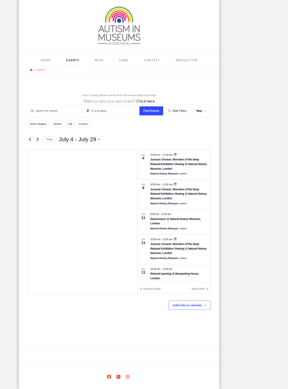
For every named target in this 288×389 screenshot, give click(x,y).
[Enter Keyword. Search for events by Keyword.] (55, 111)
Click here (145, 101)
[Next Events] (37, 139)
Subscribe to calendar (187, 305)
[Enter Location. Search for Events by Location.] (111, 111)
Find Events (151, 110)
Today (49, 139)
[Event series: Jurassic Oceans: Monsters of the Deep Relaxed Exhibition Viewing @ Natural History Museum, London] (175, 154)
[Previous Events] (29, 139)
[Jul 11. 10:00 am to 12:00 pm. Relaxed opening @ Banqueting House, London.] (174, 276)
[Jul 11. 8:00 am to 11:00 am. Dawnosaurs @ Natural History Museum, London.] (174, 221)
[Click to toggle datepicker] (79, 139)
